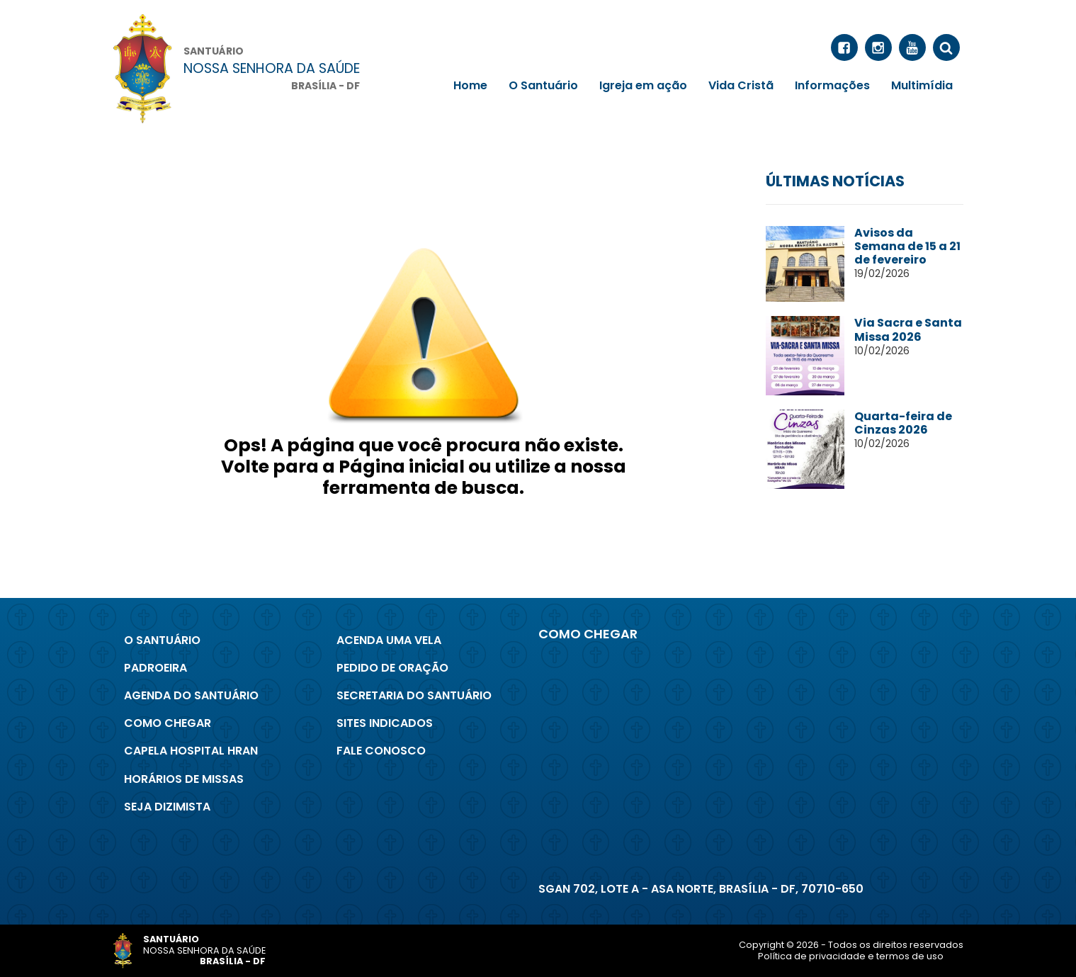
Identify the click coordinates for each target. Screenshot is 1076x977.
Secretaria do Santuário (414, 695)
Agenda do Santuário (191, 695)
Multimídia (922, 85)
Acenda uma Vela (388, 640)
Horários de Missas (184, 779)
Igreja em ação (643, 85)
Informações (832, 85)
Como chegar (167, 723)
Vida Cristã (741, 85)
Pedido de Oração (392, 667)
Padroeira (155, 667)
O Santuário (543, 85)
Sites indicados (384, 723)
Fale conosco (381, 750)
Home (470, 85)
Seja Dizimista (167, 806)
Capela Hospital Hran (191, 750)
